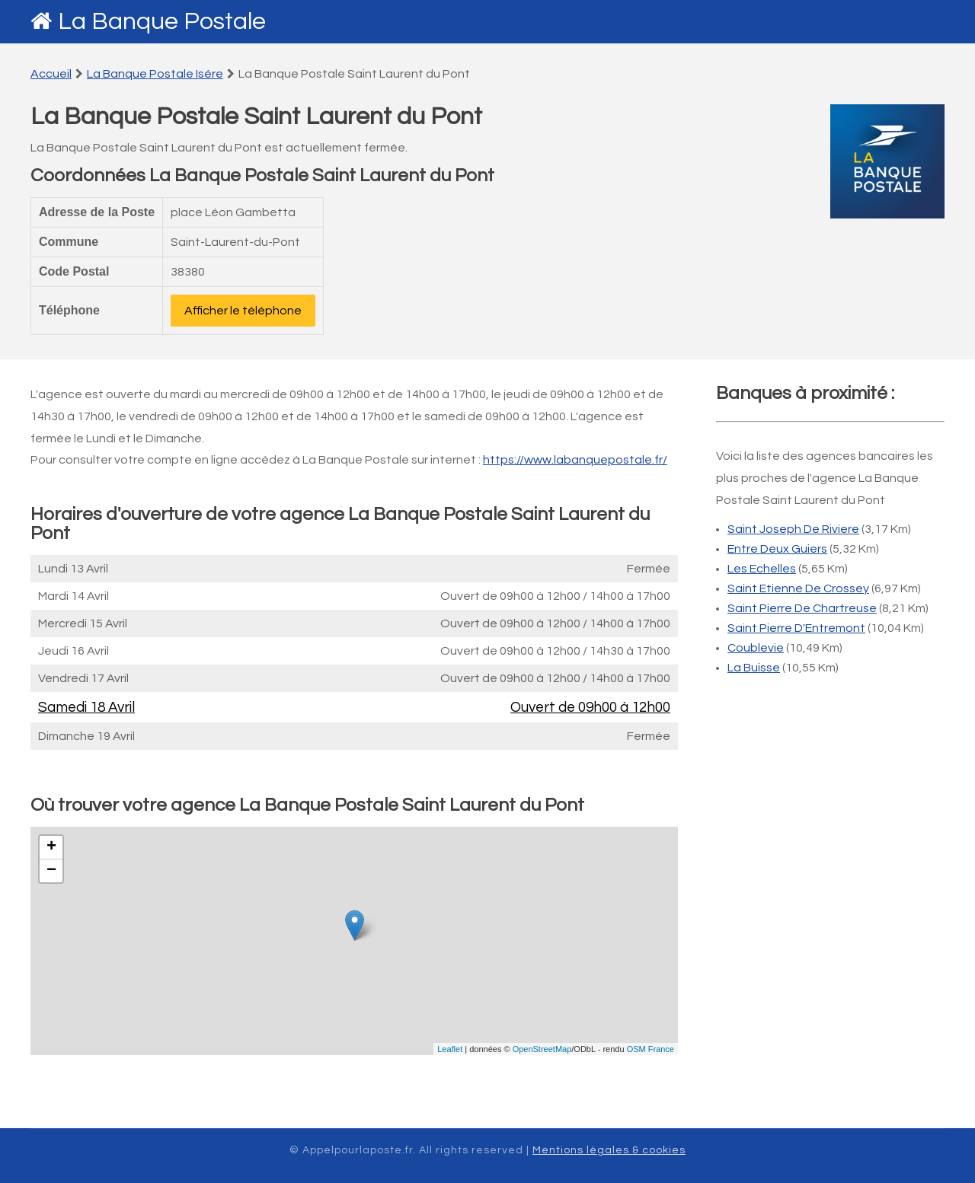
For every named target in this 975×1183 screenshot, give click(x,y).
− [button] (51, 870)
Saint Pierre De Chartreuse (802, 608)
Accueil (51, 74)
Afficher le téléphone (243, 311)
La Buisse (753, 668)
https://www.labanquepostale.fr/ (575, 460)
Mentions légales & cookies (609, 1150)
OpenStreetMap (542, 1049)
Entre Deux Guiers (777, 549)
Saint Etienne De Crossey (798, 588)
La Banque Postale (162, 21)
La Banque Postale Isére (155, 74)
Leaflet (449, 1049)
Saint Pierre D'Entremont (796, 628)
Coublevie (755, 648)
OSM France (650, 1049)
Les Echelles (761, 569)
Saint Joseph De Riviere (793, 529)
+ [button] (51, 847)
